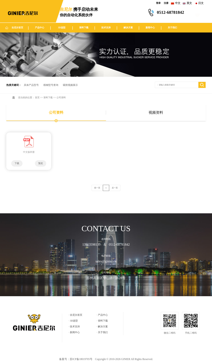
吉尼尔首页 (17, 27)
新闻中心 (150, 27)
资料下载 (83, 27)
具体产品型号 (31, 85)
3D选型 (61, 27)
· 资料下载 (102, 320)
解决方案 (128, 27)
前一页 (97, 188)
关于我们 (172, 27)
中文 (177, 3)
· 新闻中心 (74, 332)
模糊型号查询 (50, 85)
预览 (40, 163)
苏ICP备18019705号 (81, 359)
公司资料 (61, 97)
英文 (189, 3)
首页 (37, 97)
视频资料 (156, 112)
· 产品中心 (102, 315)
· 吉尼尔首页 (75, 315)
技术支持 (106, 27)
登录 (158, 3)
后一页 (115, 188)
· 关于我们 (102, 332)
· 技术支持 (74, 326)
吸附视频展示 (70, 85)
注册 (166, 3)
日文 (201, 3)
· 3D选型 (73, 320)
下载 (17, 163)
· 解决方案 (102, 326)
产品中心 (39, 27)
